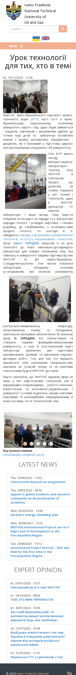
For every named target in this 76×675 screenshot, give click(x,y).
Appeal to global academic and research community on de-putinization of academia (40, 487)
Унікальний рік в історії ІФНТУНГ (35, 576)
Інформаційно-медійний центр (23, 444)
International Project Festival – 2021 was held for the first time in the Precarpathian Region (40, 541)
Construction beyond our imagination (38, 471)
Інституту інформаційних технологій (46, 239)
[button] (38, 96)
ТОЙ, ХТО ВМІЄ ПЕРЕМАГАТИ (32, 588)
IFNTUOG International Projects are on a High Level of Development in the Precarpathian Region (40, 520)
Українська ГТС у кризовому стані (37, 646)
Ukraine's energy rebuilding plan (34, 504)
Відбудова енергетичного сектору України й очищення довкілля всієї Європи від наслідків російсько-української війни (38, 628)
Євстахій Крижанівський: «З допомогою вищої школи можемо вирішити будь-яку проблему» (37, 605)
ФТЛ (35, 119)
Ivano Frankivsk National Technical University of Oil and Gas (28, 664)
